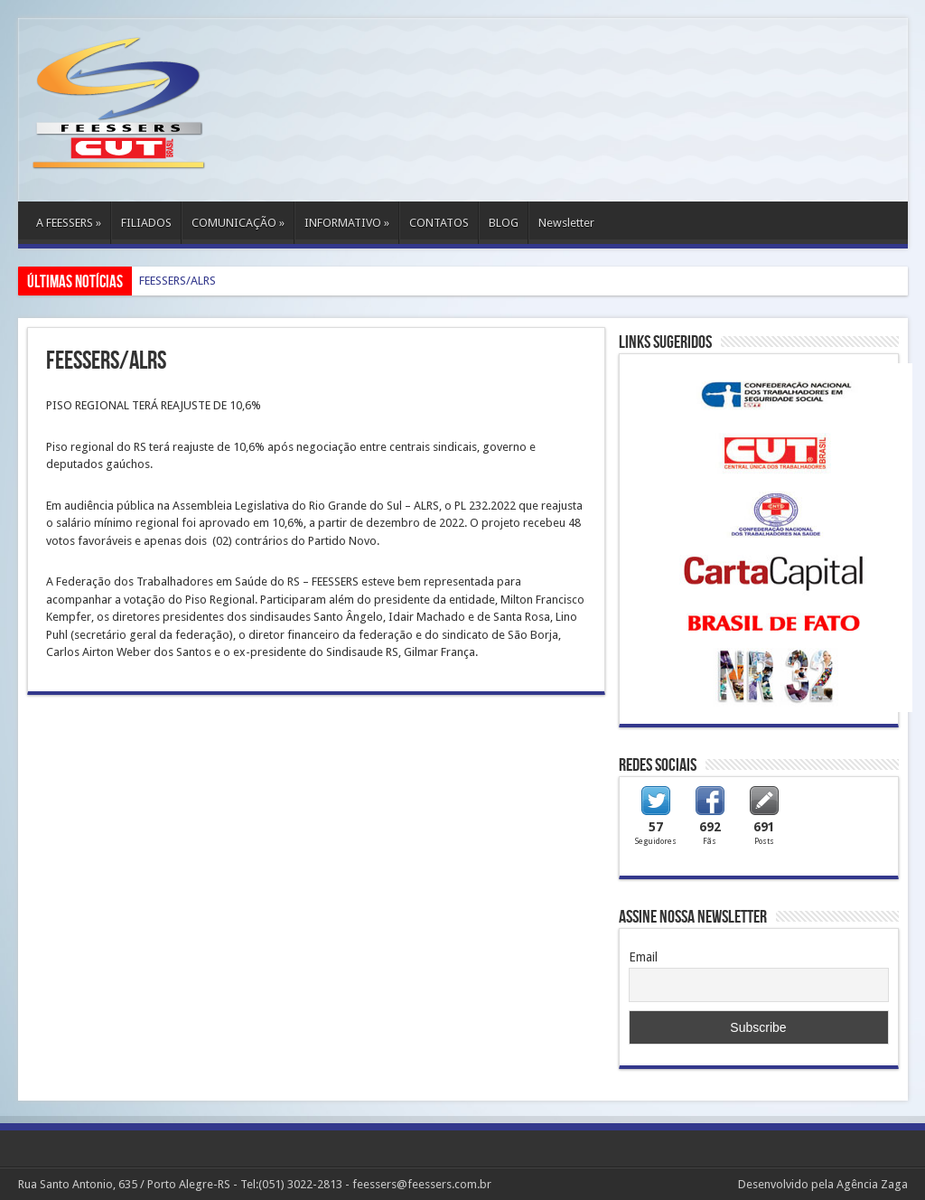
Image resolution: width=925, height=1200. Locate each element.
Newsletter (566, 223)
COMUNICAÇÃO (238, 223)
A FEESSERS (68, 223)
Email (643, 957)
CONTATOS (439, 223)
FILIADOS (146, 223)
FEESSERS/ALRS (177, 280)
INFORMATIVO (346, 223)
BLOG (504, 223)
